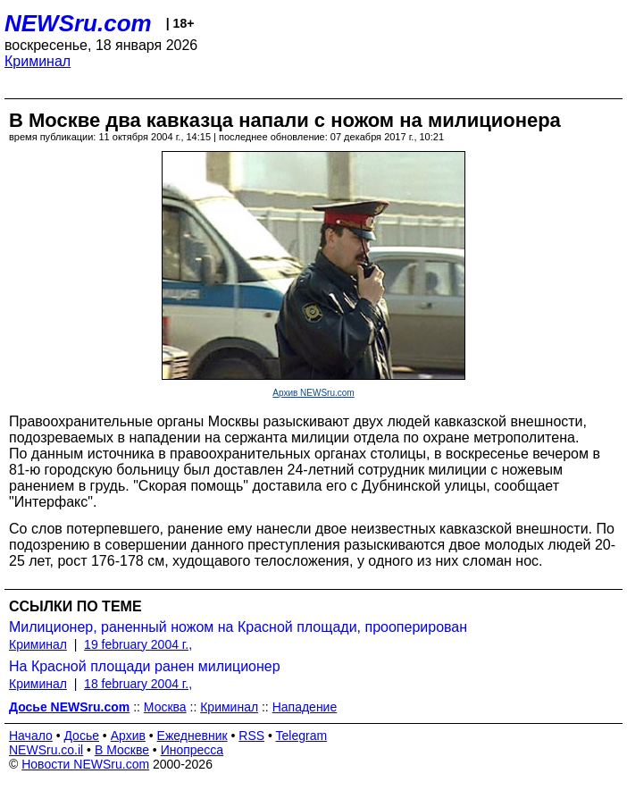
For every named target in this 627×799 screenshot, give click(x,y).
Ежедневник (192, 735)
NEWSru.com (78, 23)
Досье (81, 735)
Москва (165, 707)
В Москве (122, 750)
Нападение (305, 707)
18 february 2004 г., (138, 684)
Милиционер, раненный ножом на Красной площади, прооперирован (238, 627)
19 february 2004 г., (138, 644)
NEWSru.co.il (46, 750)
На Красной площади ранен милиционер (144, 666)
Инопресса (192, 750)
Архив (128, 735)
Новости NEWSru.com (85, 764)
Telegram (302, 735)
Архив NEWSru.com (313, 393)
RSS (251, 735)
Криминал (37, 61)
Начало (31, 735)
